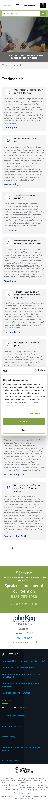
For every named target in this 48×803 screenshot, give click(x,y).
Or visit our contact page (24, 603)
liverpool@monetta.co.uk (24, 642)
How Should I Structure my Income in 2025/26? (23, 661)
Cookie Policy (29, 793)
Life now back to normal (13, 716)
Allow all (24, 421)
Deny (24, 430)
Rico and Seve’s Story (12, 726)
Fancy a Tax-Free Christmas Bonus (18, 668)
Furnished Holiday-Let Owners (16, 693)
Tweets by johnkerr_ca (12, 760)
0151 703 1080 (29, 5)
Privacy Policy (19, 793)
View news (7, 700)
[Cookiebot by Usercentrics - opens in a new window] (34, 371)
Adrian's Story (8, 737)
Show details (34, 413)
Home (3, 65)
